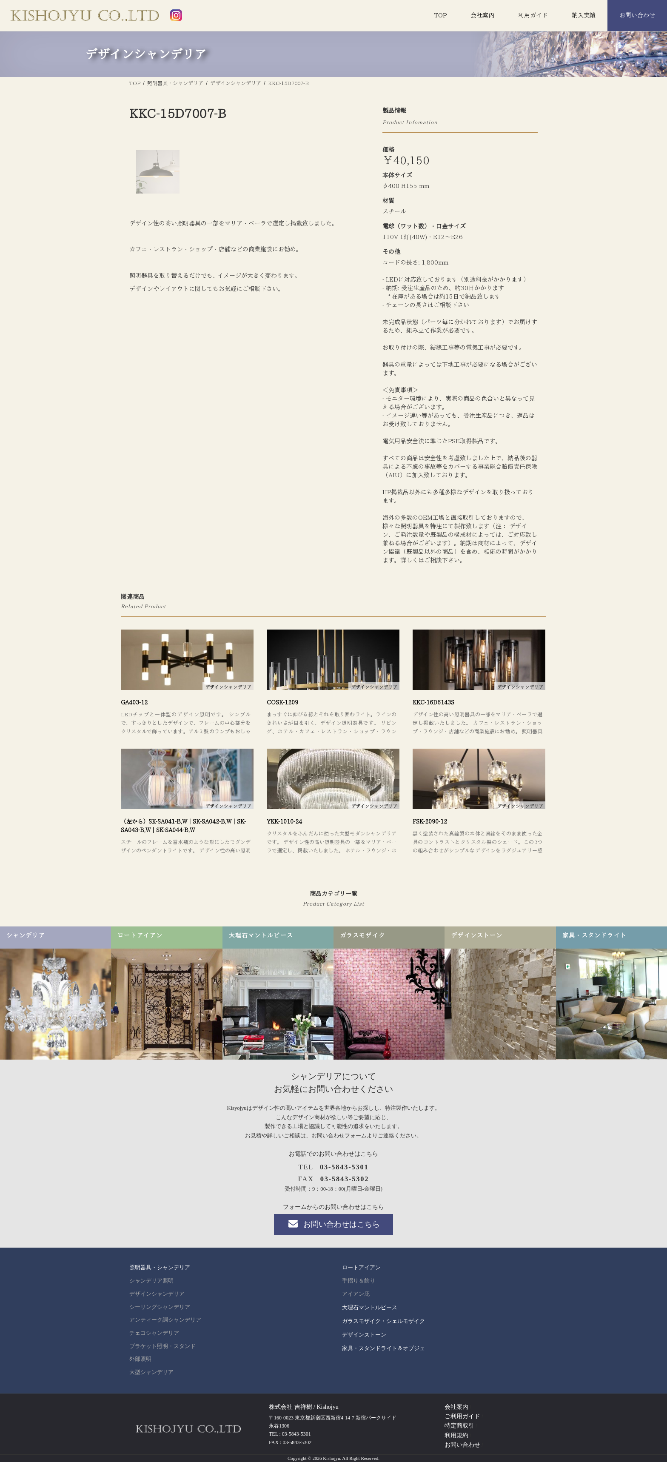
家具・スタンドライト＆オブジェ (383, 1348)
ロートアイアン (361, 1267)
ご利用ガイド (462, 1416)
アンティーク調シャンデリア (165, 1320)
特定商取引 (459, 1425)
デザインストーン (364, 1334)
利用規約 (456, 1435)
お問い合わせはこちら (333, 1223)
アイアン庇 (356, 1294)
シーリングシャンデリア (159, 1307)
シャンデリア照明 (151, 1281)
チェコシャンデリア (154, 1333)
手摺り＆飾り (358, 1281)
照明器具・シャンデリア (159, 1267)
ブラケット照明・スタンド (162, 1346)
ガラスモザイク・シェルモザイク (383, 1321)
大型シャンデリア (151, 1372)
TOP (440, 15)
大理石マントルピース (369, 1307)
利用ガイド (533, 15)
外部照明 (140, 1359)
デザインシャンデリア (157, 1294)
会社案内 (482, 15)
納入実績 (584, 15)
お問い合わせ (637, 15)
